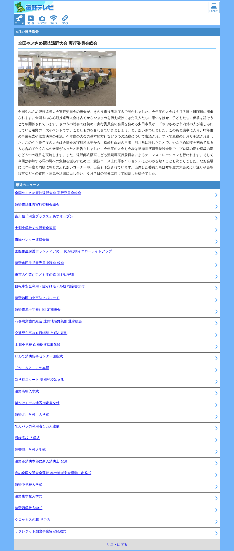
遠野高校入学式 (27, 391)
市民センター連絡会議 (32, 239)
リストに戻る (117, 544)
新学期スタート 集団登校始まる (39, 379)
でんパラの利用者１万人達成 (37, 426)
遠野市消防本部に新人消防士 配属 (41, 461)
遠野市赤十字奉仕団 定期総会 (37, 309)
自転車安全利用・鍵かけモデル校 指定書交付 (49, 286)
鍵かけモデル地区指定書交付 (37, 403)
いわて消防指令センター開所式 (39, 356)
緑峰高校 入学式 (27, 438)
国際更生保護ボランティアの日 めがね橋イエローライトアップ (63, 251)
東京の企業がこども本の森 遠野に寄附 (44, 274)
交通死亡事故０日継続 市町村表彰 (41, 333)
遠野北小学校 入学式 (32, 414)
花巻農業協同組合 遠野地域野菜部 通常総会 (48, 321)
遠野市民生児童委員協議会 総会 (39, 263)
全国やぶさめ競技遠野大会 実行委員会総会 (48, 193)
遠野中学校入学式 (28, 484)
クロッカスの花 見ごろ (32, 519)
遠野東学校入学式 (28, 496)
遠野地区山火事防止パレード (37, 298)
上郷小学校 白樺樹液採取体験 (37, 344)
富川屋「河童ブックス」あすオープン (44, 216)
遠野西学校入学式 (28, 508)
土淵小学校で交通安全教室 (35, 228)
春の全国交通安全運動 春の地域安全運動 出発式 (53, 473)
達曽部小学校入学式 (30, 449)
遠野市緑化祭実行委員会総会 (37, 204)
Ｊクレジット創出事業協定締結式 (40, 531)
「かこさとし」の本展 (32, 368)
